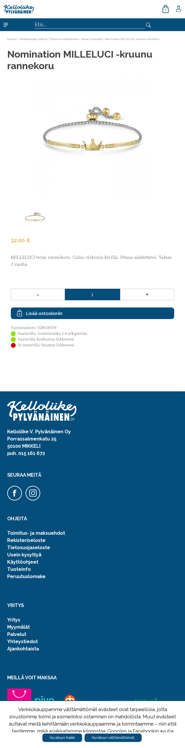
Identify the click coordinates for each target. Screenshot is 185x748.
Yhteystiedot (22, 641)
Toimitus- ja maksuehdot (36, 533)
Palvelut (16, 634)
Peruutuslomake (26, 576)
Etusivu (12, 39)
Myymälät (18, 627)
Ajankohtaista (23, 649)
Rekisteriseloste (26, 540)
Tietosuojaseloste (28, 547)
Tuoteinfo (19, 569)
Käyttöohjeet (22, 562)
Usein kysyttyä (24, 555)
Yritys (13, 620)
